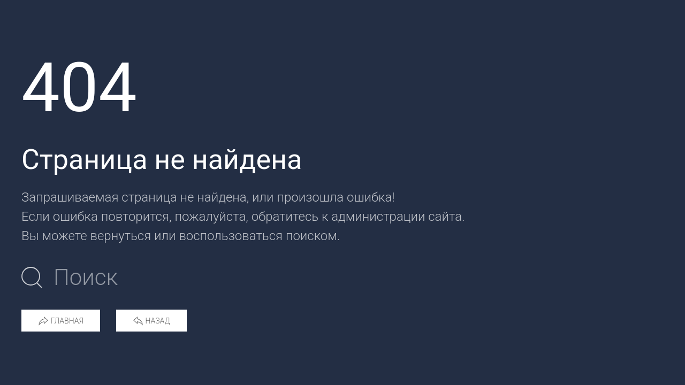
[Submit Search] (32, 277)
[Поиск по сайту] (181, 277)
